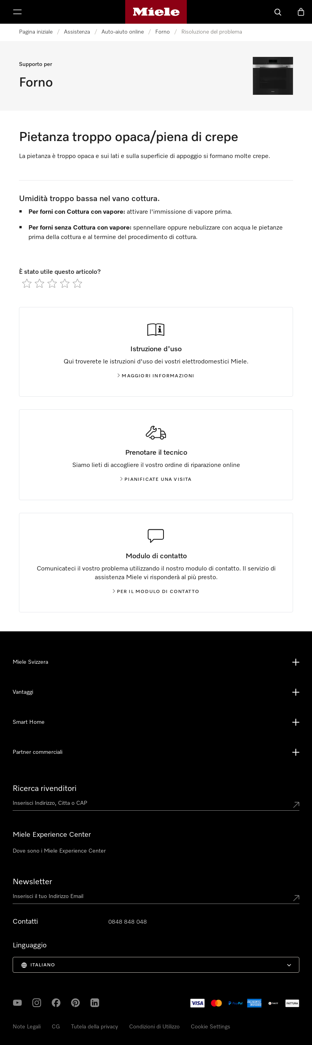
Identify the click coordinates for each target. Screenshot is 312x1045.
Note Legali (27, 1027)
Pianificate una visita (156, 479)
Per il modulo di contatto (156, 591)
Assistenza (77, 32)
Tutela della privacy (94, 1027)
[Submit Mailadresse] (296, 898)
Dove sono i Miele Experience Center (59, 851)
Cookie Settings (210, 1027)
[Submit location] (296, 805)
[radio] (27, 283)
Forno (162, 32)
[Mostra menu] (17, 12)
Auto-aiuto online (122, 32)
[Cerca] (278, 12)
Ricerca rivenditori (45, 789)
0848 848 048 (127, 922)
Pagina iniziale (36, 32)
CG (56, 1027)
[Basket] (301, 12)
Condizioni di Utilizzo (154, 1027)
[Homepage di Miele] (156, 12)
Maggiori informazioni (155, 376)
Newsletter (32, 882)
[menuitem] (156, 965)
